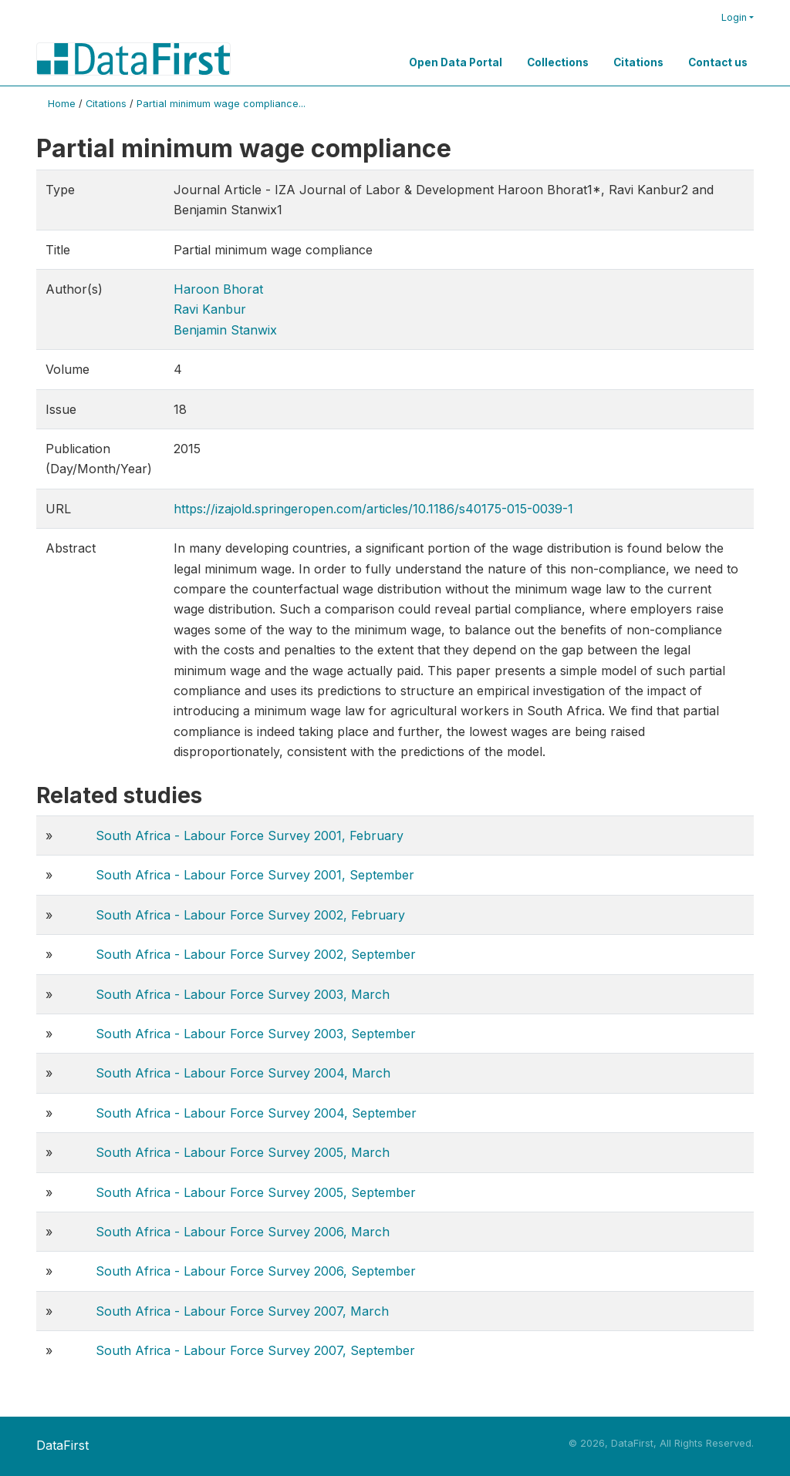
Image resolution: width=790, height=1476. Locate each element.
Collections (558, 62)
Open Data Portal (455, 62)
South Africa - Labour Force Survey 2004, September (256, 1113)
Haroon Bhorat (218, 289)
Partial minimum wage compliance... (221, 103)
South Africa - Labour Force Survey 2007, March (242, 1311)
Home (62, 103)
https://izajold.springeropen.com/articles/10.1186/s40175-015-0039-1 (373, 508)
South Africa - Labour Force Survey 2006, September (256, 1271)
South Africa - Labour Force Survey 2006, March (243, 1231)
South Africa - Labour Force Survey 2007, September (255, 1350)
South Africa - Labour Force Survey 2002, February (250, 915)
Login (734, 17)
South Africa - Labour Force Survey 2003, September (256, 1033)
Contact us (718, 62)
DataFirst (62, 1445)
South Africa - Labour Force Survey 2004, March (243, 1073)
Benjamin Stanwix (225, 330)
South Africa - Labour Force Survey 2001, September (255, 875)
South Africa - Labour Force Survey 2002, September (256, 954)
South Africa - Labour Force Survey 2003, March (243, 994)
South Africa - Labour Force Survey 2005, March (243, 1152)
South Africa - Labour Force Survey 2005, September (256, 1192)
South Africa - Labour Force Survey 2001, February (249, 835)
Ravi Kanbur (210, 309)
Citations (638, 62)
